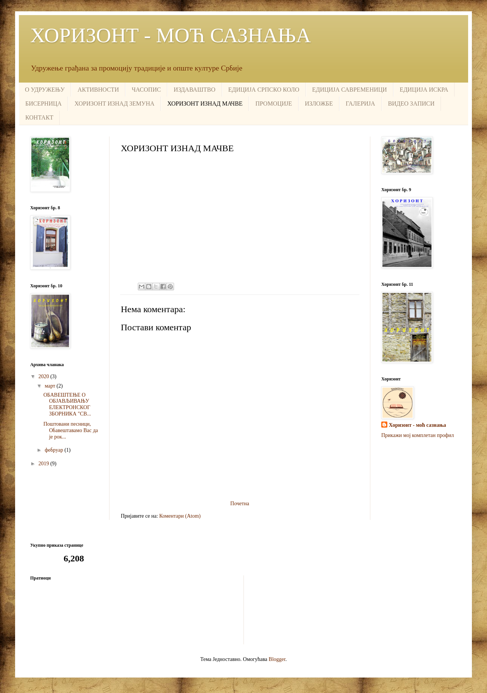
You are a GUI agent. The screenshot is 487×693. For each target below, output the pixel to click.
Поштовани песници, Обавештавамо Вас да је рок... (70, 430)
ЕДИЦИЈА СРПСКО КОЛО (263, 89)
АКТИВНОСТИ (98, 89)
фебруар (54, 450)
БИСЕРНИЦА (43, 103)
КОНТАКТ (39, 117)
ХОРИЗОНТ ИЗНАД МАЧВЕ (204, 103)
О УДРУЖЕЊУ (45, 89)
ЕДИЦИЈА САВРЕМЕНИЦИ (349, 89)
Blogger (277, 659)
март (50, 386)
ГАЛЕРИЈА (360, 103)
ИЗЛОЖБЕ (319, 103)
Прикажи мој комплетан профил (417, 435)
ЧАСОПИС (146, 89)
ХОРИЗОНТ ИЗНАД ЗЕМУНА (114, 103)
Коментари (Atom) (180, 516)
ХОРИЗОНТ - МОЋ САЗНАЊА (170, 35)
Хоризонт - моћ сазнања (417, 425)
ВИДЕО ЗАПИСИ (411, 103)
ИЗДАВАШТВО (194, 89)
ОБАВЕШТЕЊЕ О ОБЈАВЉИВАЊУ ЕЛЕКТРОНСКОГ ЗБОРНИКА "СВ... (67, 404)
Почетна (239, 503)
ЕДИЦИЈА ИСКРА (424, 89)
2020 (45, 376)
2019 (45, 463)
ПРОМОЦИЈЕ (273, 103)
